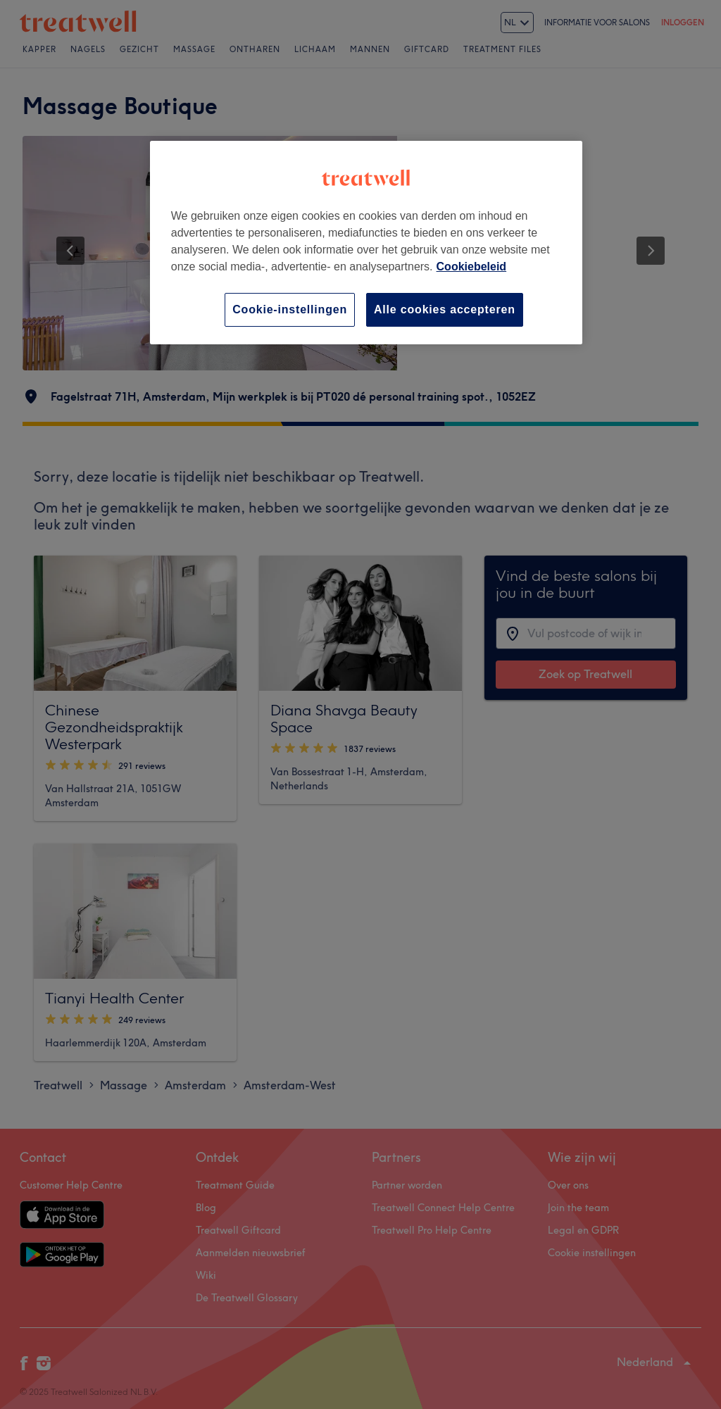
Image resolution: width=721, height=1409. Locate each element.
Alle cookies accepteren (444, 309)
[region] (366, 242)
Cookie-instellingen (289, 309)
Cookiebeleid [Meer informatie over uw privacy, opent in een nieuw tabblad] (472, 267)
